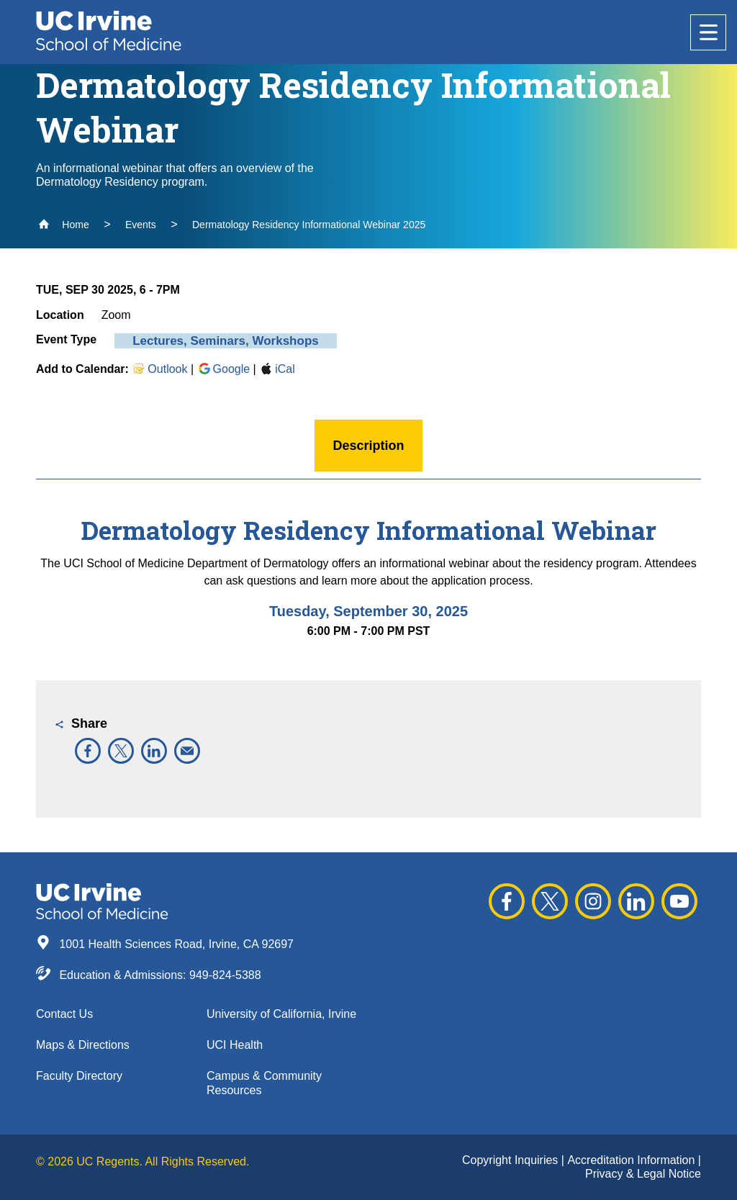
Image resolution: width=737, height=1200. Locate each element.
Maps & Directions (83, 1045)
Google (223, 369)
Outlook (159, 369)
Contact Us (64, 1014)
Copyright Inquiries (511, 1160)
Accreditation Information (632, 1160)
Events (140, 224)
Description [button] (368, 445)
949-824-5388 (225, 975)
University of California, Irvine (281, 1014)
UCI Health (235, 1045)
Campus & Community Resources (264, 1083)
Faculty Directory (79, 1076)
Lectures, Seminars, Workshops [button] (225, 341)
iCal (277, 369)
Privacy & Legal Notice (643, 1174)
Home (64, 224)
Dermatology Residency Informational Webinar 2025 (308, 224)
